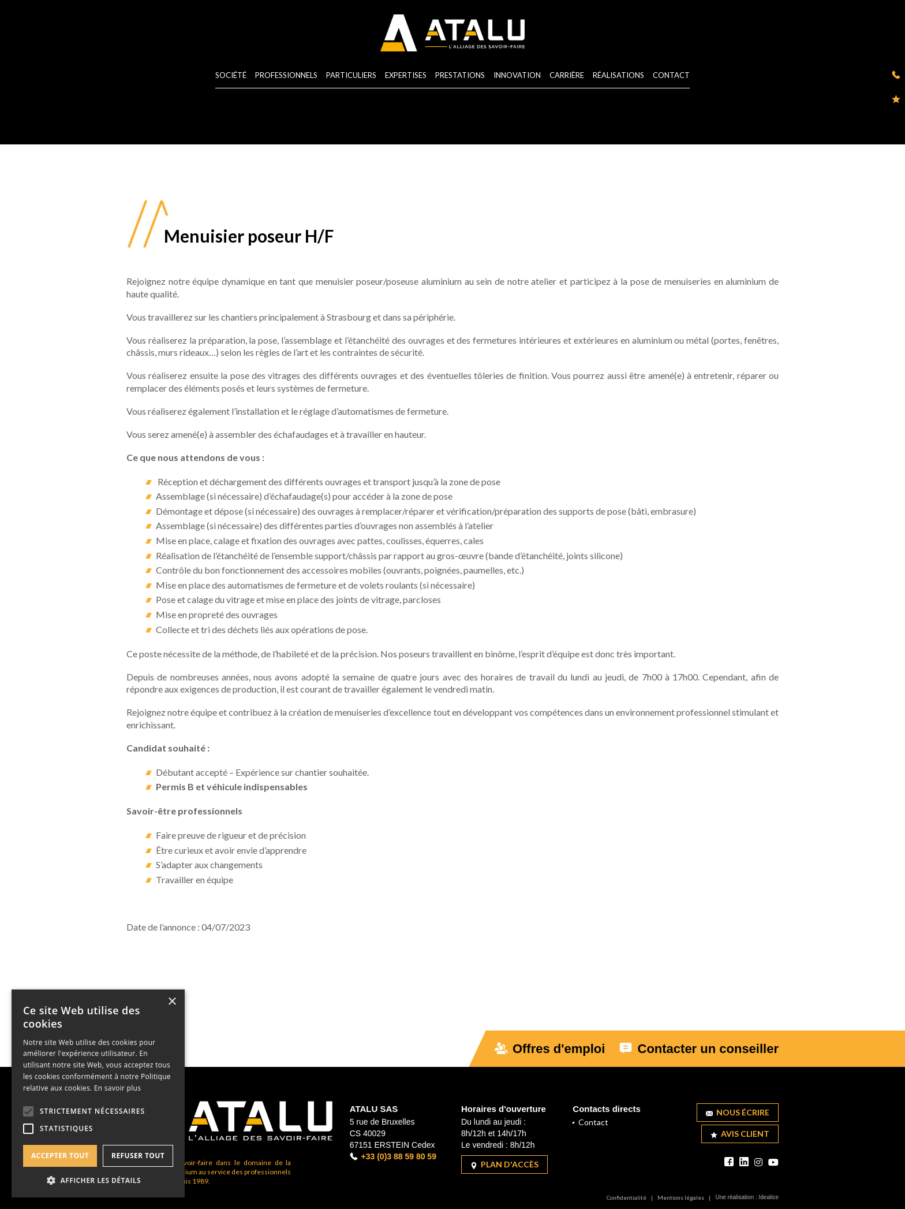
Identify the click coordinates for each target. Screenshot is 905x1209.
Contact (671, 76)
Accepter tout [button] (60, 1155)
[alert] (98, 1093)
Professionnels (286, 76)
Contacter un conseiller (699, 1048)
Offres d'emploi (550, 1048)
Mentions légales (680, 1197)
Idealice (769, 1197)
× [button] (171, 1002)
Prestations (460, 76)
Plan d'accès (504, 1164)
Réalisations (618, 76)
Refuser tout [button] (137, 1155)
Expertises (406, 76)
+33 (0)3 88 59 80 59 (393, 1156)
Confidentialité (626, 1197)
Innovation (517, 76)
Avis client (739, 1134)
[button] (98, 1180)
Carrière (566, 76)
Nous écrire (737, 1112)
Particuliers (351, 76)
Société (230, 76)
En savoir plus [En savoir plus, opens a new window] (117, 1088)
